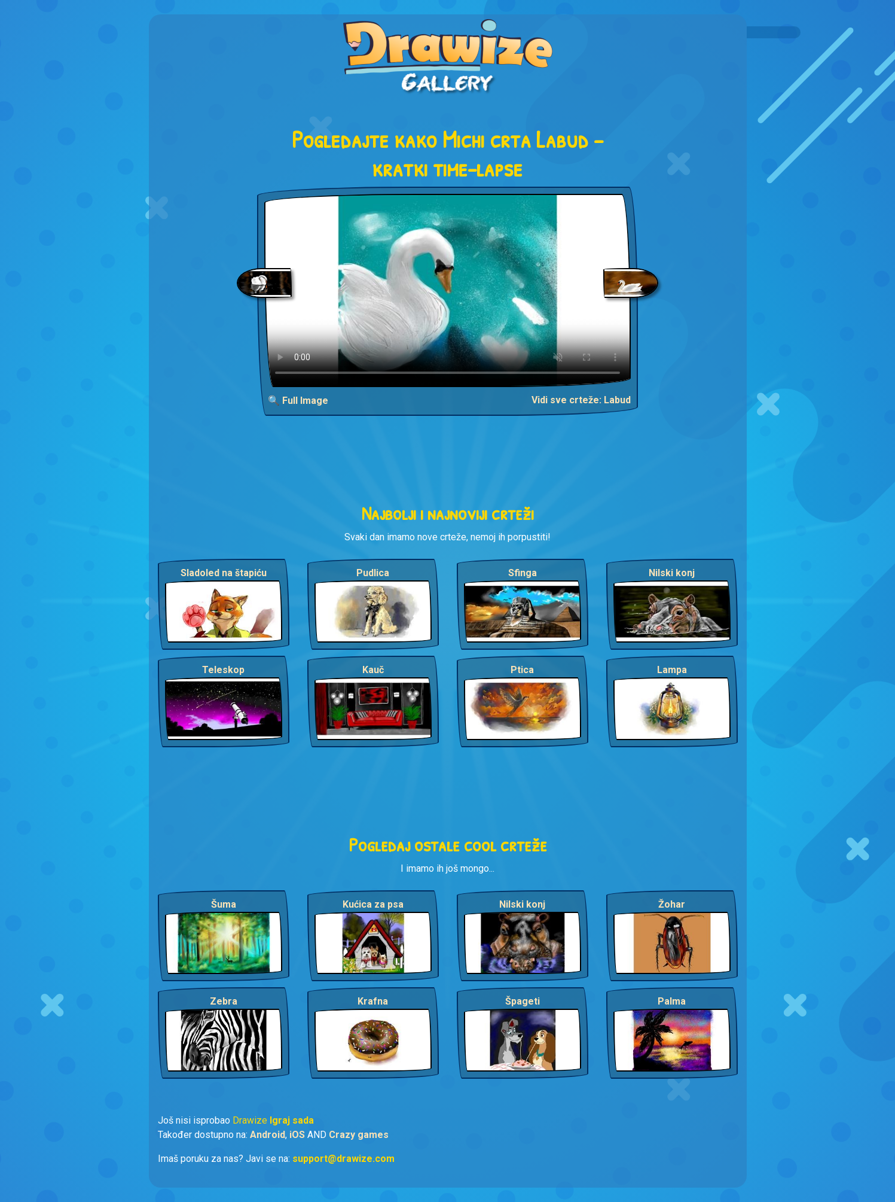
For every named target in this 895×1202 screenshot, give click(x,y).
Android (267, 1134)
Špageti (522, 1001)
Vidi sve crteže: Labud (581, 400)
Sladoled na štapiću (224, 573)
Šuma (223, 904)
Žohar (671, 904)
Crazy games (359, 1134)
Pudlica (372, 573)
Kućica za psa (373, 904)
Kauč (373, 669)
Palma (672, 1001)
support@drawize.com (343, 1158)
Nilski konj (672, 573)
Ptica (522, 669)
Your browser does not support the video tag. (447, 290)
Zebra (223, 1001)
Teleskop (223, 669)
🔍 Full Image (298, 400)
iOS (297, 1134)
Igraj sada (292, 1120)
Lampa (672, 669)
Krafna (373, 1001)
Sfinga (522, 573)
